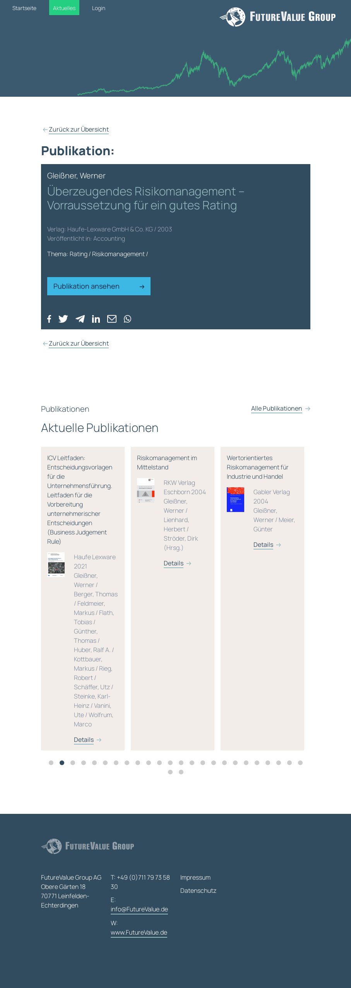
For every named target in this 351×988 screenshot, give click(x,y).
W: (139, 928)
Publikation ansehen (99, 286)
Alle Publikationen (276, 441)
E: (139, 905)
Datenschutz (198, 890)
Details (84, 756)
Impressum (195, 877)
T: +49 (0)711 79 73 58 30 (140, 882)
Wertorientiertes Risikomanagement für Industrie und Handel (262, 517)
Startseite (24, 8)
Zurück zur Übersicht (79, 129)
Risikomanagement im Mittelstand (172, 527)
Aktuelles (64, 8)
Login (98, 8)
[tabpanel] (86, 615)
